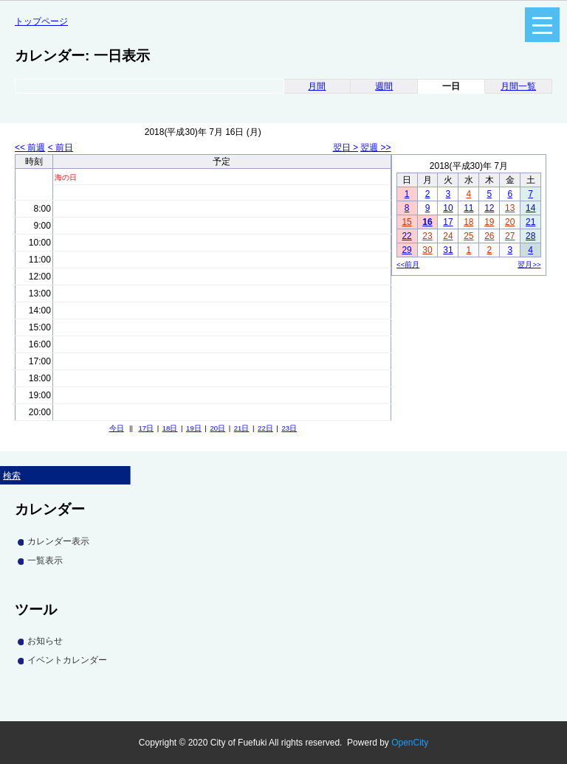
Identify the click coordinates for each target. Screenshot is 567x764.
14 (530, 208)
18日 (170, 428)
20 (510, 222)
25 (468, 236)
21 (530, 222)
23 (427, 236)
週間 (384, 86)
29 (406, 250)
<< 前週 (30, 147)
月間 (317, 86)
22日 (265, 428)
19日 (194, 428)
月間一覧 (518, 86)
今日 (116, 428)
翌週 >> (375, 147)
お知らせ (45, 641)
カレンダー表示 (58, 541)
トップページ (41, 21)
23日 (289, 428)
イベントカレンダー (67, 660)
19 (489, 222)
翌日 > (345, 147)
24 (448, 236)
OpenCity (409, 742)
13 (510, 208)
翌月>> (529, 264)
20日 (217, 428)
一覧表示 (45, 560)
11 (468, 208)
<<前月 (407, 264)
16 (427, 222)
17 (448, 222)
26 (489, 236)
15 (406, 222)
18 (468, 222)
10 (448, 208)
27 (510, 236)
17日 (146, 428)
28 (530, 236)
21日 (242, 428)
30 (427, 250)
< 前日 (60, 147)
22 (406, 236)
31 (448, 250)
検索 (12, 475)
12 (489, 208)
